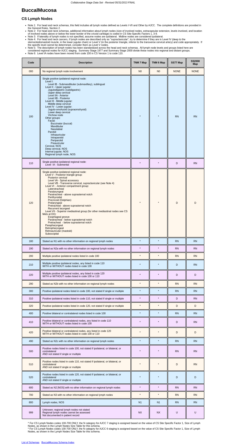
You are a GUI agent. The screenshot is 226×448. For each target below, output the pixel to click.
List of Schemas (30, 442)
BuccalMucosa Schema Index (57, 442)
